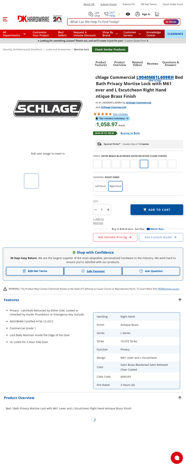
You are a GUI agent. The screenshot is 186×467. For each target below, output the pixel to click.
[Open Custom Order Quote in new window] (161, 237)
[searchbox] (123, 22)
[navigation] (132, 34)
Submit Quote (109, 4)
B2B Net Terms (35, 271)
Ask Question (151, 271)
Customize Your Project (41, 33)
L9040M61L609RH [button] (155, 77)
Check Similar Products (110, 49)
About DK (89, 4)
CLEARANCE (175, 34)
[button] (5, 19)
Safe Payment (93, 271)
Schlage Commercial (138, 102)
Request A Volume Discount (84, 33)
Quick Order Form (173, 4)
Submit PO (129, 4)
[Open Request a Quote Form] (115, 237)
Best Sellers (62, 33)
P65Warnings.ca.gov (168, 288)
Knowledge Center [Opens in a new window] (154, 33)
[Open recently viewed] (128, 14)
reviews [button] (120, 114)
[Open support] (177, 458)
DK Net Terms (149, 4)
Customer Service (129, 34)
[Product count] (102, 210)
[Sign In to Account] (145, 14)
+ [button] (108, 210)
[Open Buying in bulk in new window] (129, 133)
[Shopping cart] (157, 14)
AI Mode (171, 22)
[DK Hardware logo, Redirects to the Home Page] (36, 18)
